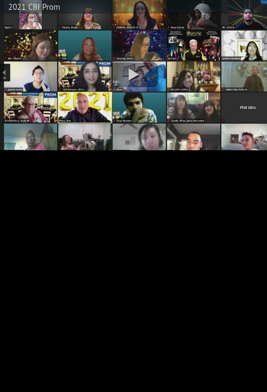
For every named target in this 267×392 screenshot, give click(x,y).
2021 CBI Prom (34, 7)
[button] (133, 75)
